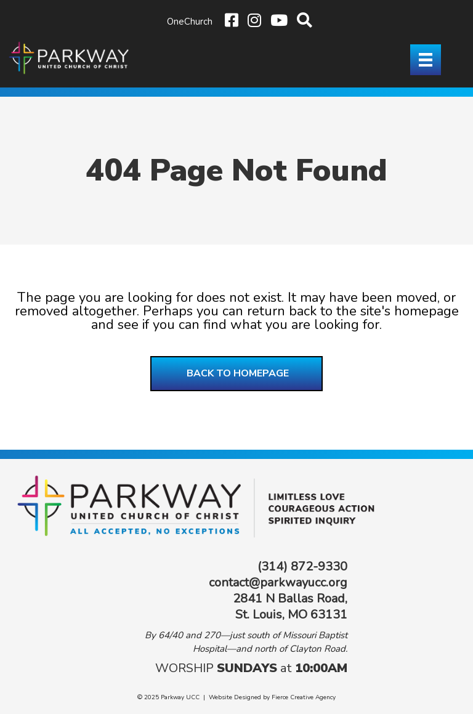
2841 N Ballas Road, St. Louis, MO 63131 (290, 606)
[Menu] (425, 59)
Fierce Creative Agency (304, 697)
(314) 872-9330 (302, 566)
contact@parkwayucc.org (278, 582)
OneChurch (189, 21)
